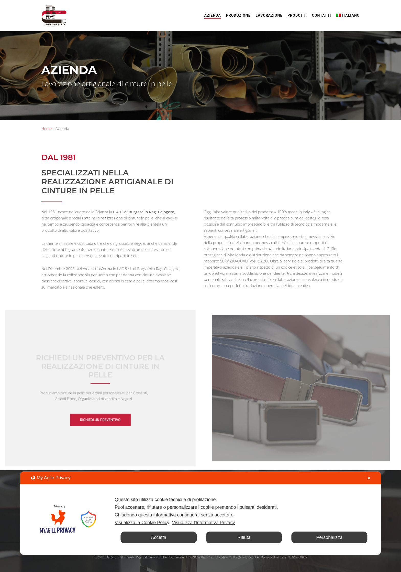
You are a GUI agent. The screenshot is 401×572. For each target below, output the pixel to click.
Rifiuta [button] (243, 537)
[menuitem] (348, 15)
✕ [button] (369, 478)
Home (46, 128)
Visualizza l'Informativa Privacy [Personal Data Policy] (203, 522)
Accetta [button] (158, 537)
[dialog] (200, 513)
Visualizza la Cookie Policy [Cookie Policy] (142, 522)
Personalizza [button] (329, 537)
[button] (100, 417)
